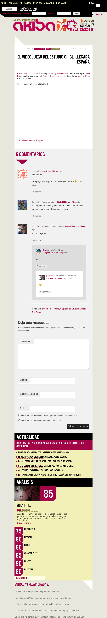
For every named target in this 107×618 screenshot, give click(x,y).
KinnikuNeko (29, 529)
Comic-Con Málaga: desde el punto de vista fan (37, 591)
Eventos (37, 3)
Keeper (27, 545)
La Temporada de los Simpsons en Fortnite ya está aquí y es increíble (49, 474)
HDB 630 (27, 561)
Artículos (25, 3)
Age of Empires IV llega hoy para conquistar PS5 (40, 470)
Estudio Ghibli (48, 76)
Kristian (75, 49)
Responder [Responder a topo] (38, 192)
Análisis (13, 3)
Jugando (49, 3)
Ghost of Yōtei (31, 553)
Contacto (61, 3)
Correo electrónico (29, 395)
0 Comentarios (33, 511)
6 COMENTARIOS (30, 154)
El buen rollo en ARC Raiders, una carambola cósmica (42, 457)
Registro (99, 14)
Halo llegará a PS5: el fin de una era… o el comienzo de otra (45, 461)
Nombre (24, 381)
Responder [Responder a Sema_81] (38, 216)
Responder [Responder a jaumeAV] (38, 240)
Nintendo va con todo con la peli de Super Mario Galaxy (43, 452)
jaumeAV (35, 226)
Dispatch (28, 537)
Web (22, 407)
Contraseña (51, 14)
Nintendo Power (29, 140)
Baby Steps (29, 569)
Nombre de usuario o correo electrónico (16, 14)
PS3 (53, 73)
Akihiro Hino (83, 76)
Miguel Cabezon (23, 511)
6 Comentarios (65, 49)
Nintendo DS (62, 73)
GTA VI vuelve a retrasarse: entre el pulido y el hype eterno (45, 466)
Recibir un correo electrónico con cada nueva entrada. (41, 421)
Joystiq (40, 140)
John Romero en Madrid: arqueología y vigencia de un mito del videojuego (50, 444)
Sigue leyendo (25, 523)
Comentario (26, 341)
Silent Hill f (24, 505)
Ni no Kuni (33, 73)
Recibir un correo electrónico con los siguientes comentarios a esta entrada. (49, 415)
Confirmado (22, 73)
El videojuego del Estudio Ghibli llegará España (53, 59)
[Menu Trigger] (98, 5)
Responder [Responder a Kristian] (41, 266)
